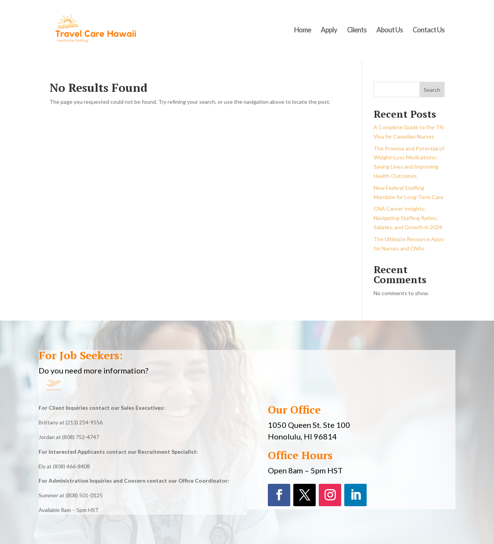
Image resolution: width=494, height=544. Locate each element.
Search (432, 89)
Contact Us (429, 30)
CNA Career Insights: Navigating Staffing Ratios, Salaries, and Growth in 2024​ (408, 217)
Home (302, 30)
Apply (329, 30)
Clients (357, 30)
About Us (389, 30)
